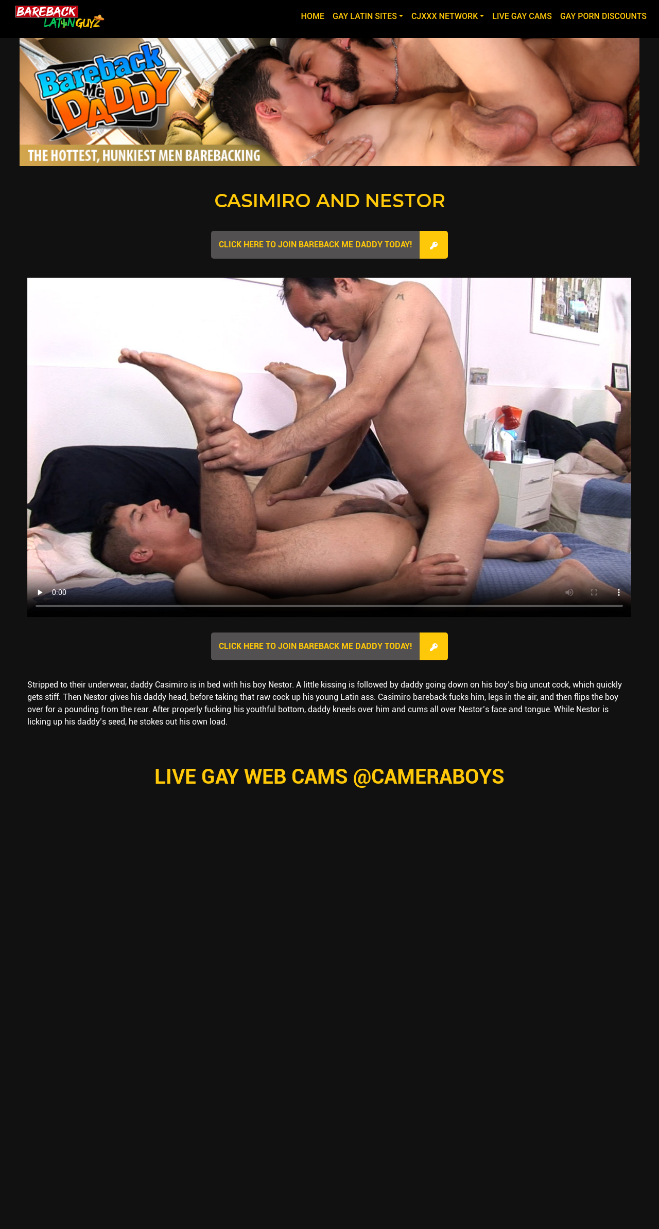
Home (314, 15)
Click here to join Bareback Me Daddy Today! (315, 244)
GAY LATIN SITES (365, 16)
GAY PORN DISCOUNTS (603, 16)
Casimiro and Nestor (329, 200)
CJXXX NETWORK (444, 16)
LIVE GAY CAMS (522, 16)
